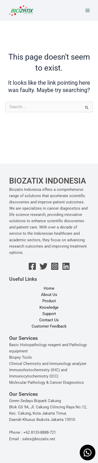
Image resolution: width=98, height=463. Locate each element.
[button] (87, 452)
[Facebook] (32, 266)
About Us (49, 294)
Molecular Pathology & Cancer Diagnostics (46, 382)
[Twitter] (43, 266)
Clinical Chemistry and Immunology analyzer (48, 363)
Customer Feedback (49, 326)
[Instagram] (55, 266)
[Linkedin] (66, 266)
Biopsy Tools (20, 357)
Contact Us (49, 320)
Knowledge (49, 307)
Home (49, 288)
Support (49, 313)
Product (49, 301)
